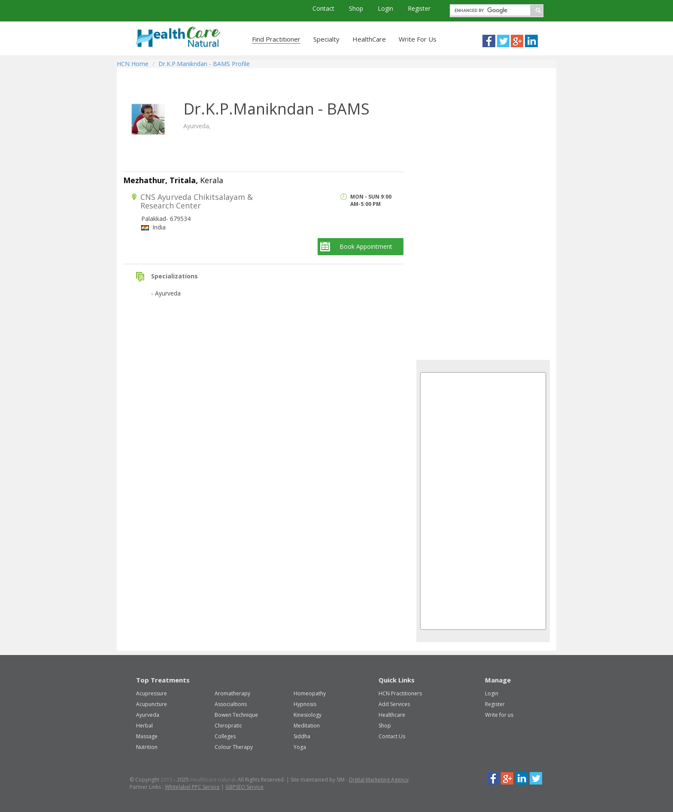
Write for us (499, 714)
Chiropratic (228, 725)
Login (386, 8)
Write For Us (418, 39)
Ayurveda (147, 714)
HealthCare (369, 39)
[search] (490, 10)
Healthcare (392, 714)
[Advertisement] (480, 220)
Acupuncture (151, 704)
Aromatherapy (232, 693)
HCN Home (133, 64)
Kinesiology (307, 714)
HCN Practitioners (400, 693)
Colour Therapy (234, 747)
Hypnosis (305, 704)
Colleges (225, 736)
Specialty (326, 39)
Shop (357, 8)
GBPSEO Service (244, 787)
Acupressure (151, 693)
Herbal (144, 725)
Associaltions (231, 704)
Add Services (394, 704)
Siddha (302, 736)
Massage (147, 736)
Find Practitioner (276, 39)
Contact (324, 8)
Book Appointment (366, 246)
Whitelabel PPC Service (192, 787)
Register (419, 8)
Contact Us (392, 736)
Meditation (307, 725)
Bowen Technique (236, 714)
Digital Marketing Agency (379, 779)
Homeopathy (310, 693)
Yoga (300, 747)
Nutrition (147, 747)
